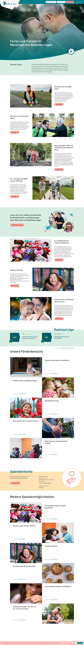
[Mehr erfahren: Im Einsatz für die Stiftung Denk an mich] (31, 308)
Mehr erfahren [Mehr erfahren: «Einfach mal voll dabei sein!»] (59, 104)
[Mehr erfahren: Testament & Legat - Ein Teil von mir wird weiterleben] (58, 614)
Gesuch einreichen (61, 2)
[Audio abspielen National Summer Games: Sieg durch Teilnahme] (10, 341)
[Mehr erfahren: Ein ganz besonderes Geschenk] (58, 573)
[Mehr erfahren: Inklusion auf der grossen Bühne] (53, 125)
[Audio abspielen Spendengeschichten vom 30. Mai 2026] (42, 341)
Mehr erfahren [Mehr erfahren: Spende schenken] (15, 285)
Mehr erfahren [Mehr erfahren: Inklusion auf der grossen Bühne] (15, 132)
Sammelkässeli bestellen (51, 2)
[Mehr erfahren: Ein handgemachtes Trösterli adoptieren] (31, 250)
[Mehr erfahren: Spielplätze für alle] (26, 408)
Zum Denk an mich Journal (17, 225)
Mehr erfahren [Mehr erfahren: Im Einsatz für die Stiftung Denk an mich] (59, 318)
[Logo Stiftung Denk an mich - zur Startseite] (9, 3)
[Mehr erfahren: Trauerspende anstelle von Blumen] (26, 593)
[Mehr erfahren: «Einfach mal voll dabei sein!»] (31, 96)
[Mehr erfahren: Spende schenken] (53, 279)
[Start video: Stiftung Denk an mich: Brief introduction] (71, 51)
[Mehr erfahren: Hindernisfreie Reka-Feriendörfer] (26, 367)
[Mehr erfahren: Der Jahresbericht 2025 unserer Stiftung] (53, 188)
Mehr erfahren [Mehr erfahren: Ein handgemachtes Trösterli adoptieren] (59, 259)
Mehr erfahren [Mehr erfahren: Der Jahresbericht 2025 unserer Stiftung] (15, 196)
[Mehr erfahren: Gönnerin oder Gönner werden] (58, 533)
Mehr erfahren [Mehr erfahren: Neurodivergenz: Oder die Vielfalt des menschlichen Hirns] (59, 169)
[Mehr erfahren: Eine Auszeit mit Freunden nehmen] (58, 428)
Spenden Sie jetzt (15, 483)
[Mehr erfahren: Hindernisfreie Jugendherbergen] (58, 387)
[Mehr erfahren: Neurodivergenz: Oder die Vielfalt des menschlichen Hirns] (31, 154)
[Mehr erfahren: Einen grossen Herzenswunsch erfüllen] (26, 448)
